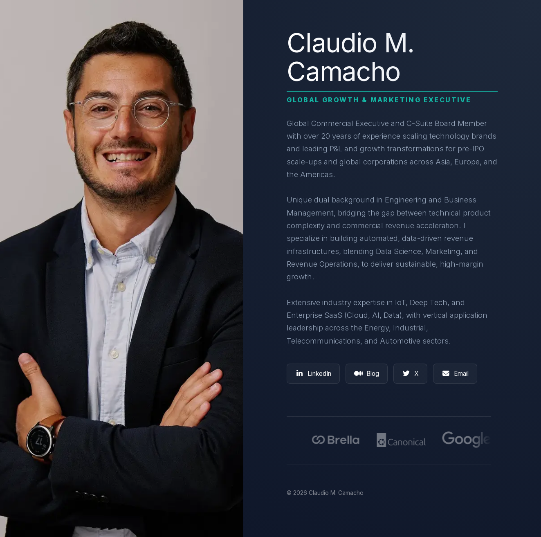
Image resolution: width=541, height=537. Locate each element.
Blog (366, 373)
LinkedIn (313, 373)
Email (455, 373)
